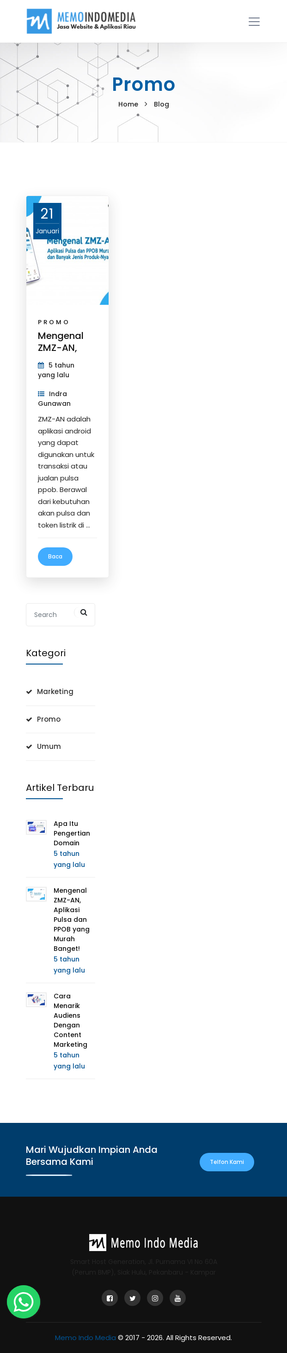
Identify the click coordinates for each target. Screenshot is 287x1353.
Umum (49, 746)
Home (128, 104)
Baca (55, 556)
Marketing (55, 691)
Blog (161, 104)
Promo (54, 322)
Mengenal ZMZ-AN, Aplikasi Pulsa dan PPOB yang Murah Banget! (72, 919)
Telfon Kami (227, 1162)
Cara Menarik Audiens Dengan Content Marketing (70, 1020)
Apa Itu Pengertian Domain (72, 833)
